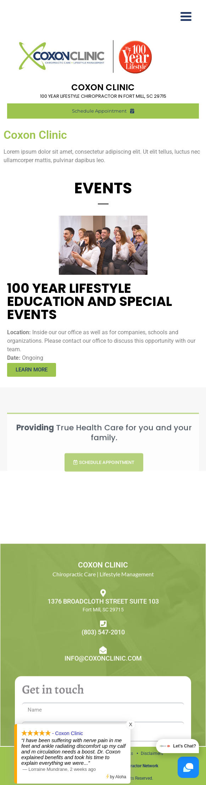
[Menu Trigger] (186, 16)
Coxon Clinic (35, 135)
